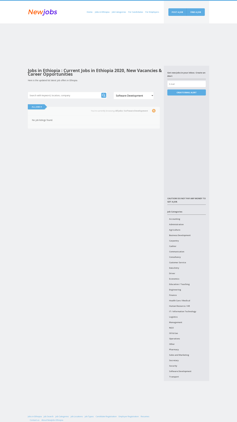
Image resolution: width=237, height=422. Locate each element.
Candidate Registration (106, 416)
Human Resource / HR (179, 306)
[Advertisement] (96, 44)
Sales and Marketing (179, 355)
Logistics (173, 316)
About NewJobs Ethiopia (52, 420)
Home (90, 12)
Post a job (177, 12)
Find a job (195, 12)
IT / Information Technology (182, 311)
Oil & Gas (173, 333)
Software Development (180, 371)
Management (175, 322)
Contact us (34, 420)
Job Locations (77, 416)
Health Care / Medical (179, 300)
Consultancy (175, 257)
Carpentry (174, 240)
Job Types (89, 416)
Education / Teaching (179, 284)
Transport (174, 376)
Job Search (49, 416)
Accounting (174, 219)
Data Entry (174, 268)
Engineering (175, 289)
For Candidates (135, 12)
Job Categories (119, 12)
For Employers (152, 12)
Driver (172, 273)
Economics (174, 278)
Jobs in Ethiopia (102, 12)
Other (172, 344)
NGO (171, 327)
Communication (176, 251)
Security (173, 365)
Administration (176, 224)
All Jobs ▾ (37, 106)
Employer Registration (129, 416)
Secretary (174, 360)
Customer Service (177, 262)
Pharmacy (174, 349)
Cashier (172, 246)
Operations (174, 338)
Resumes (145, 416)
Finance (173, 295)
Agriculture (174, 229)
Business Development (180, 235)
